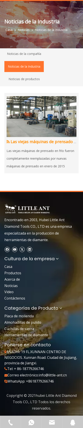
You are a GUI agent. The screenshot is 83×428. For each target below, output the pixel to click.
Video (9, 291)
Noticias (11, 285)
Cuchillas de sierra (19, 328)
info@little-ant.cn (53, 375)
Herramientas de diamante (26, 334)
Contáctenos (14, 298)
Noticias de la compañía (24, 54)
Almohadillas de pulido (22, 322)
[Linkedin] (29, 249)
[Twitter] (22, 249)
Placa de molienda (19, 316)
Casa (8, 266)
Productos (12, 273)
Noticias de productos (24, 79)
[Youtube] (14, 249)
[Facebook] (7, 249)
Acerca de (12, 279)
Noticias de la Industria (24, 66)
